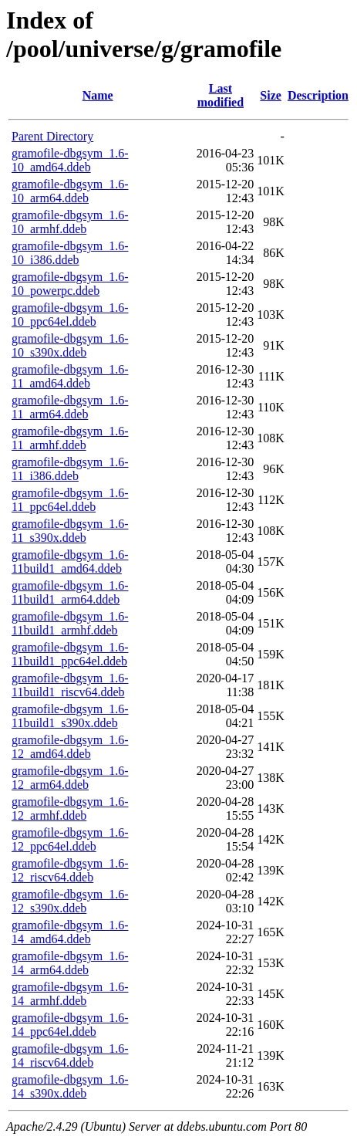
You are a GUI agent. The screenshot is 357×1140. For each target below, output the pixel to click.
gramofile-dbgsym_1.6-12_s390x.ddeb (70, 901)
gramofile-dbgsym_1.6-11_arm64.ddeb (70, 407)
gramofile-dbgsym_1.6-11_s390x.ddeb (70, 530)
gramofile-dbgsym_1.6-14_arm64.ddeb (70, 962)
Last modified (220, 95)
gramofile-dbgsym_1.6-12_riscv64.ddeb (70, 870)
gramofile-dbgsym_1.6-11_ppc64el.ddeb (70, 499)
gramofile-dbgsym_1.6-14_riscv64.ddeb (70, 1055)
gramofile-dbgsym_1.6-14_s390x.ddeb (70, 1086)
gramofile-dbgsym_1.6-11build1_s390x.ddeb (70, 715)
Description (318, 95)
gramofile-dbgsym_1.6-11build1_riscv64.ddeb (70, 685)
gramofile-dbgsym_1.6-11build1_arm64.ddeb (70, 592)
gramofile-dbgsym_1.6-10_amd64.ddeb (70, 160)
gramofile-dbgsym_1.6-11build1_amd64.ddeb (70, 561)
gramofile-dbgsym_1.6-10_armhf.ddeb (70, 221)
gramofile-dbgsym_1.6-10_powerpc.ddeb (70, 283)
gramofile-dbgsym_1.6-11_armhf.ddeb (70, 438)
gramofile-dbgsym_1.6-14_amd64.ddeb (70, 931)
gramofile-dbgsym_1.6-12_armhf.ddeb (70, 808)
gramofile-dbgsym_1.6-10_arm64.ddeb (70, 191)
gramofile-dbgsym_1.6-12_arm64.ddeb (70, 777)
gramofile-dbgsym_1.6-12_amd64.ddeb (70, 746)
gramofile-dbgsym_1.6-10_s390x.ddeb (70, 345)
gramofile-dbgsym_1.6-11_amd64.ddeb (70, 376)
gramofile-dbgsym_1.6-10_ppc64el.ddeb (70, 314)
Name (98, 95)
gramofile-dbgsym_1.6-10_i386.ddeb (70, 252)
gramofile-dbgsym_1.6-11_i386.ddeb (70, 468)
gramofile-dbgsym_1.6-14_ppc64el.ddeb (70, 1024)
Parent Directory (52, 136)
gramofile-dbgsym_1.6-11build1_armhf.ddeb (70, 623)
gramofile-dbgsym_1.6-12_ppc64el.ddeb (70, 839)
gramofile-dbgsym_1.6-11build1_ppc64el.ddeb (70, 654)
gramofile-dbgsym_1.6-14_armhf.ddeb (70, 993)
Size (270, 95)
